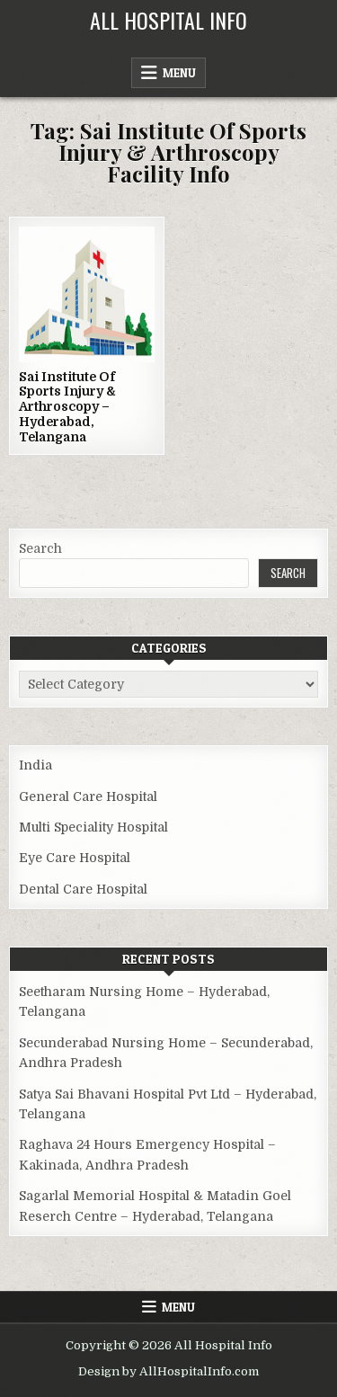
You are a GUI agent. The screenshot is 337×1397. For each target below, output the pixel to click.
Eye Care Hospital (74, 857)
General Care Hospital (88, 796)
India (35, 765)
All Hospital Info (168, 20)
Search (40, 548)
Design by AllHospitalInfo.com (168, 1371)
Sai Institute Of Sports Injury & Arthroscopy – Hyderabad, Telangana (67, 406)
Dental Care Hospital (83, 889)
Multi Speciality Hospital (93, 827)
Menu (179, 73)
